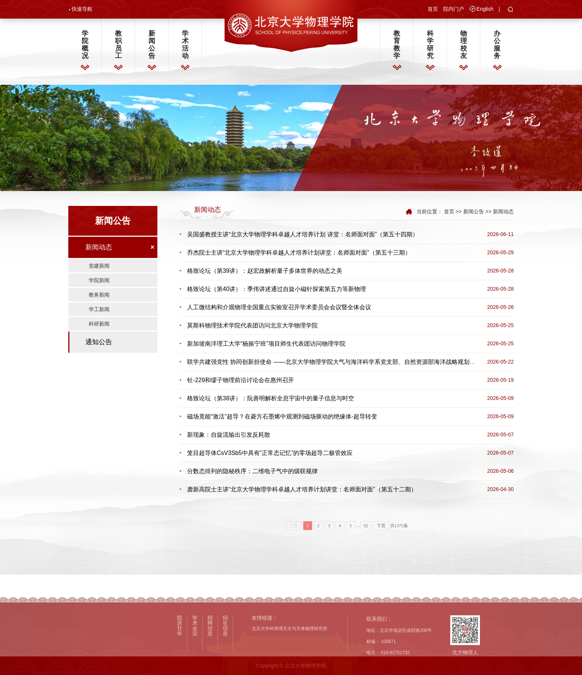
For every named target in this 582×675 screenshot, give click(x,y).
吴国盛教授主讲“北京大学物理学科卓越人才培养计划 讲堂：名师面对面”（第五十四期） (302, 234)
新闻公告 (151, 44)
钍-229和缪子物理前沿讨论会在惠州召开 (240, 380)
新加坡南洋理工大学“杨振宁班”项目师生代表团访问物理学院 (266, 343)
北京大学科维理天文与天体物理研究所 (289, 659)
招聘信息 (210, 656)
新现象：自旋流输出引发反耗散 (228, 435)
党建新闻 (99, 266)
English (485, 9)
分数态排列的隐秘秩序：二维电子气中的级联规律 (252, 471)
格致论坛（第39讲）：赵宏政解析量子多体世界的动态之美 (264, 271)
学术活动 (185, 44)
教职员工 (118, 44)
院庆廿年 (179, 656)
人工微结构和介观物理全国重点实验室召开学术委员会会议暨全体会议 (279, 307)
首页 (433, 9)
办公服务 (497, 44)
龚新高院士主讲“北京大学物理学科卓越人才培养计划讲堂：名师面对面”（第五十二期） (302, 489)
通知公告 (98, 342)
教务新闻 (99, 295)
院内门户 (453, 9)
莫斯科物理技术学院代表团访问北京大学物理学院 (252, 325)
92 (366, 533)
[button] (510, 10)
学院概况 (85, 44)
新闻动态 (98, 247)
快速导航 (82, 9)
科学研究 (430, 44)
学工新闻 (99, 309)
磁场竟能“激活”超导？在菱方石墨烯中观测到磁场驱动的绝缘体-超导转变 (282, 416)
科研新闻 (99, 324)
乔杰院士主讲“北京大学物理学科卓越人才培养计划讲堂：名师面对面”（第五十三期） (299, 252)
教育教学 (396, 44)
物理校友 (463, 44)
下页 (381, 533)
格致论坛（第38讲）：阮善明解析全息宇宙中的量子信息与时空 (270, 398)
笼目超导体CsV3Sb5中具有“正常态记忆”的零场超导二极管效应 (270, 453)
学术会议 (194, 656)
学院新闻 (99, 280)
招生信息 (225, 656)
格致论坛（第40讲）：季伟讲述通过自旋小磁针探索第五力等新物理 (276, 289)
